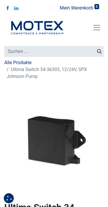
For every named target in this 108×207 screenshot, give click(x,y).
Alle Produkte (18, 62)
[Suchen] (99, 51)
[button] (9, 198)
